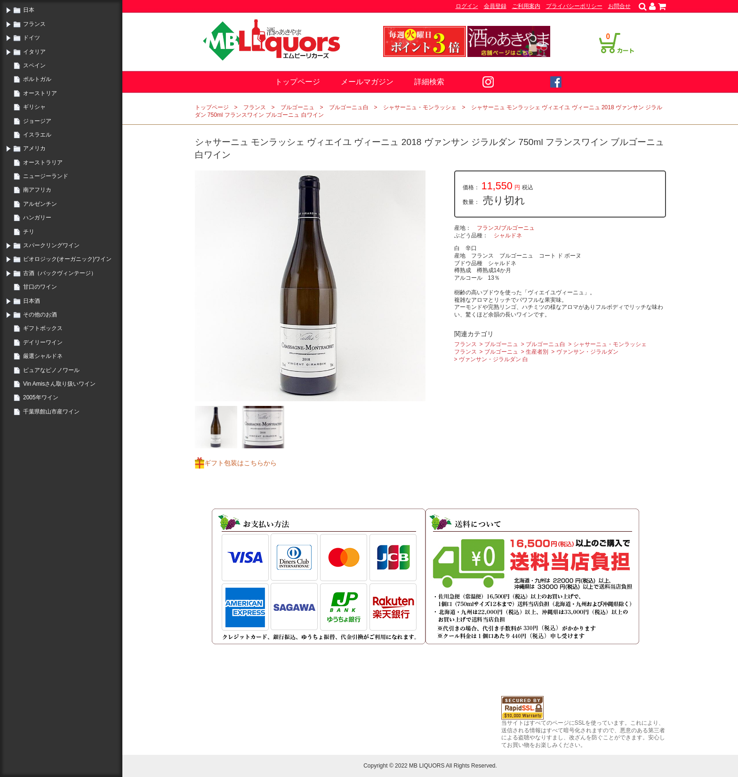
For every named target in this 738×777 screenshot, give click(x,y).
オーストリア (40, 93)
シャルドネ (508, 235)
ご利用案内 (526, 6)
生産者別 (537, 351)
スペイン (34, 65)
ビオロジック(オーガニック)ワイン (67, 259)
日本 (28, 10)
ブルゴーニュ (297, 107)
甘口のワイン (40, 286)
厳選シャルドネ (43, 356)
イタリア (34, 52)
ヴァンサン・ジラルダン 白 (493, 359)
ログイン (467, 6)
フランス (34, 24)
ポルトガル (37, 79)
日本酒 (31, 301)
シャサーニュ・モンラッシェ (420, 107)
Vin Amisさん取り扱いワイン (59, 383)
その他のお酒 (40, 314)
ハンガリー (37, 217)
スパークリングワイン (51, 245)
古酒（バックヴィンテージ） (59, 273)
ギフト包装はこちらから (240, 463)
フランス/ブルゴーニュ (506, 228)
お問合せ (619, 6)
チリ (28, 231)
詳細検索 (429, 82)
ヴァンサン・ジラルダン (587, 351)
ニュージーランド (45, 176)
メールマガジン (367, 82)
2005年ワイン (40, 397)
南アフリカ (37, 189)
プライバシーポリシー (574, 6)
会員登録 (495, 6)
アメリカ (34, 148)
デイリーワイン (43, 342)
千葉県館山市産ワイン (51, 411)
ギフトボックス (43, 328)
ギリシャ (34, 107)
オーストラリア (43, 162)
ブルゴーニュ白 (349, 107)
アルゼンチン (40, 204)
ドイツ (31, 37)
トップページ (297, 82)
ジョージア (37, 121)
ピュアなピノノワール (51, 370)
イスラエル (37, 134)
